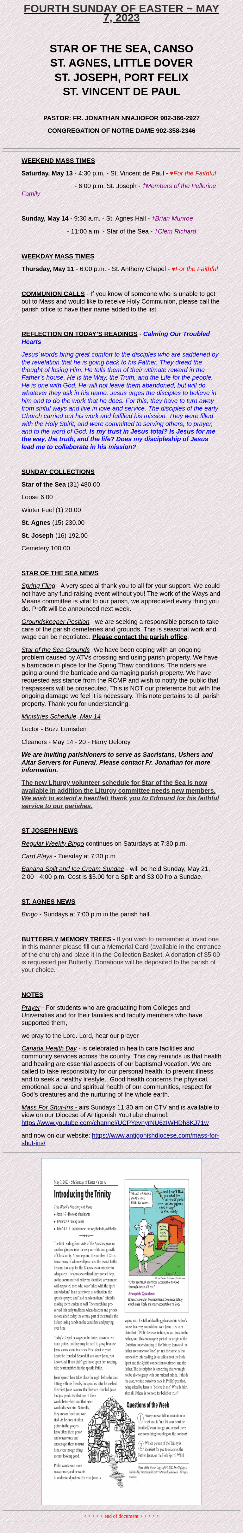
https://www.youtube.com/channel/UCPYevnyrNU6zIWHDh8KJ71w (115, 1122)
